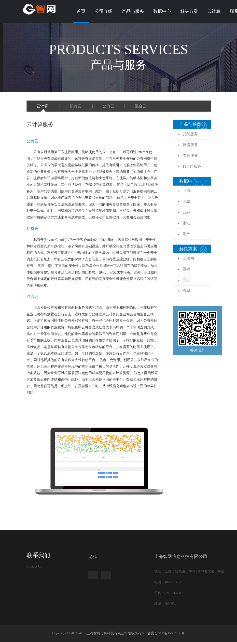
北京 (186, 202)
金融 (186, 291)
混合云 (141, 106)
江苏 (186, 212)
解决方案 (189, 11)
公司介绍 (103, 11)
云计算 (214, 11)
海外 (186, 234)
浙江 (186, 223)
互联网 (188, 258)
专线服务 (190, 156)
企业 (186, 280)
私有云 (76, 106)
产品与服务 (133, 11)
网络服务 (190, 145)
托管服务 (190, 134)
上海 (186, 191)
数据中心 (162, 11)
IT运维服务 (192, 166)
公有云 (108, 106)
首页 (81, 11)
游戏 (186, 269)
